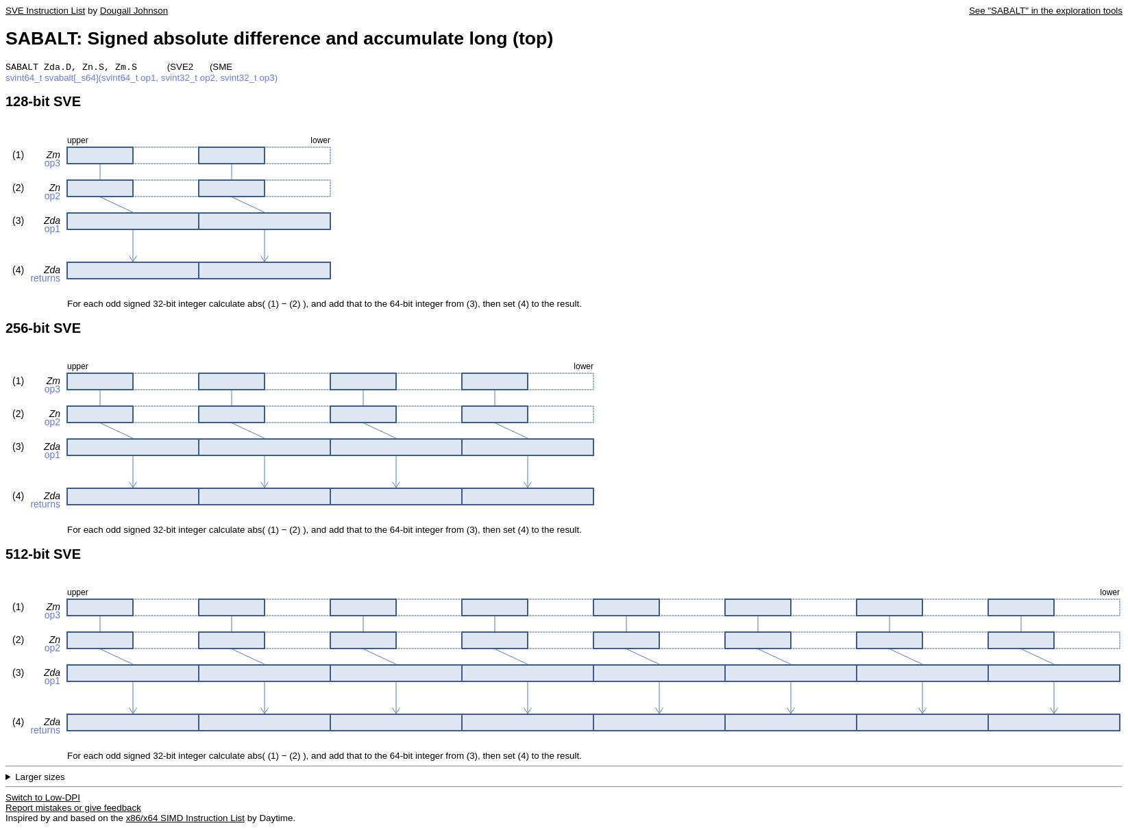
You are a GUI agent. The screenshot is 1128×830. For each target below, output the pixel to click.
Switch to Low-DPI (42, 799)
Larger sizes (40, 778)
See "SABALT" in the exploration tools (1046, 10)
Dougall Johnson (134, 10)
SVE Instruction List (45, 10)
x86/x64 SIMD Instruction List (185, 819)
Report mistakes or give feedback (73, 809)
